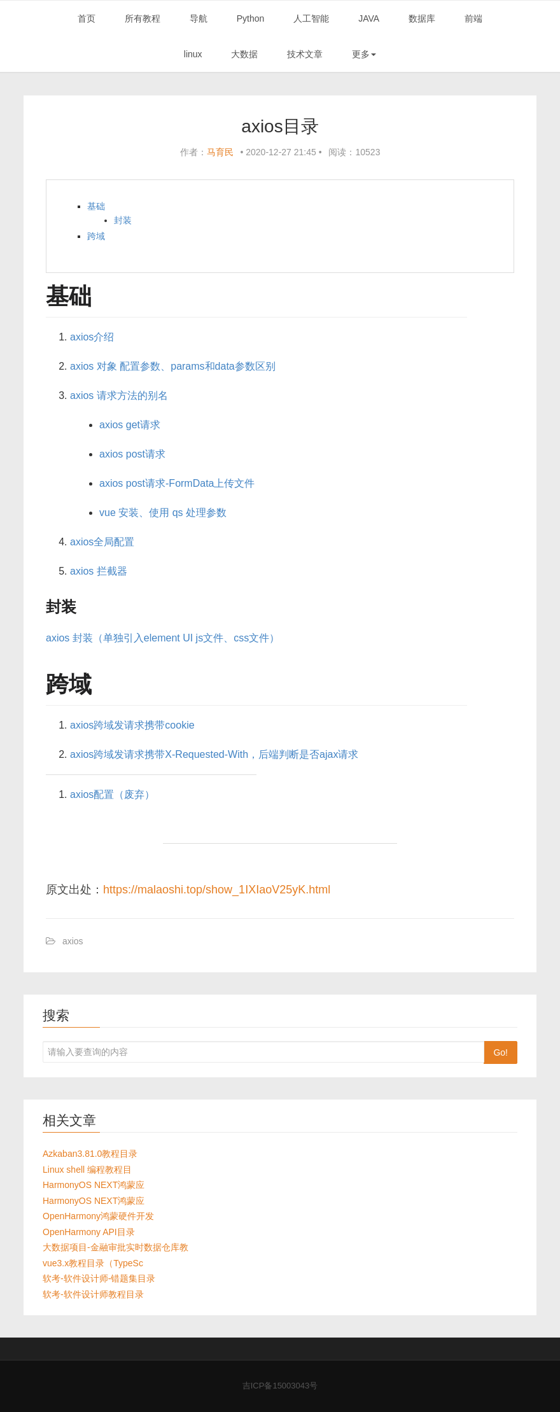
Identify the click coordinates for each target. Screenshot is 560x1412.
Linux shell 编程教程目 (87, 1169)
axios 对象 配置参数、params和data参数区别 (173, 366)
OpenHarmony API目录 (89, 1232)
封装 (123, 220)
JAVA (368, 18)
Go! (500, 1052)
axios (72, 941)
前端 (473, 18)
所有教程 (142, 18)
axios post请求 (132, 454)
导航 (198, 18)
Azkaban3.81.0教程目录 (90, 1154)
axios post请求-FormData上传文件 (177, 483)
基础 (96, 206)
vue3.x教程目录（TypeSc (93, 1263)
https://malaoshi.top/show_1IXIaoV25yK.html (216, 889)
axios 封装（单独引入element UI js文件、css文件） (162, 638)
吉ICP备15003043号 (280, 1385)
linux (193, 54)
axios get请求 (129, 424)
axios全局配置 (102, 541)
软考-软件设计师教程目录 (93, 1294)
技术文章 (305, 54)
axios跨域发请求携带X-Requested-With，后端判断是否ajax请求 (214, 754)
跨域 (96, 236)
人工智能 (311, 18)
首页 (86, 18)
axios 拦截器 (98, 571)
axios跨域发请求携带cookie (132, 725)
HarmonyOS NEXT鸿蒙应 (93, 1185)
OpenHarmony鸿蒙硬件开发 (98, 1216)
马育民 (220, 152)
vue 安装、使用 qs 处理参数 (163, 512)
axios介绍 (92, 337)
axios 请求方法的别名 (119, 395)
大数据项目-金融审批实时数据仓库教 (115, 1247)
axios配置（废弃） (112, 794)
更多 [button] (364, 54)
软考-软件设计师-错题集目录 (99, 1278)
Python (251, 18)
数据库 (422, 18)
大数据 (244, 54)
